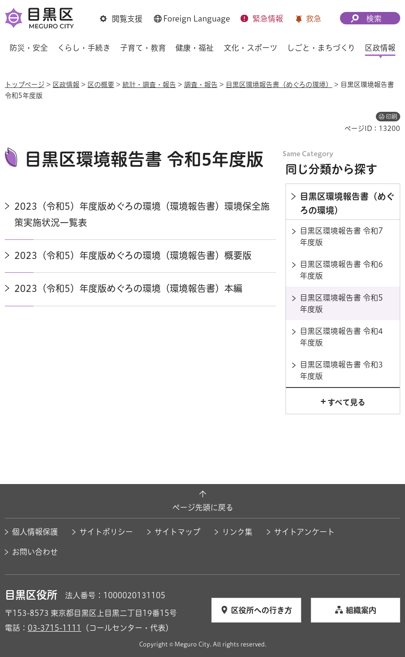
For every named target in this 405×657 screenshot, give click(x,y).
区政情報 (66, 84)
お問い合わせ (35, 552)
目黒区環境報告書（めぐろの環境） (279, 84)
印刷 (391, 116)
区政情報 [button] (380, 48)
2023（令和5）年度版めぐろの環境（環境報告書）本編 (128, 288)
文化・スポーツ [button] (250, 48)
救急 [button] (313, 18)
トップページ (24, 84)
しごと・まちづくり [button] (321, 48)
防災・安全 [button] (29, 48)
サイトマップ (177, 532)
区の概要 (101, 84)
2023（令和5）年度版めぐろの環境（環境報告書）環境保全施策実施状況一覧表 (142, 214)
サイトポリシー (106, 532)
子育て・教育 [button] (143, 48)
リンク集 (237, 532)
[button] (121, 19)
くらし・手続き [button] (83, 48)
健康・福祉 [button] (194, 48)
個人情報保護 (35, 532)
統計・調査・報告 (149, 84)
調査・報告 (201, 84)
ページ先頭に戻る (202, 507)
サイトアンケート (304, 532)
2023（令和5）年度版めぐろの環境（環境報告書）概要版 (133, 255)
